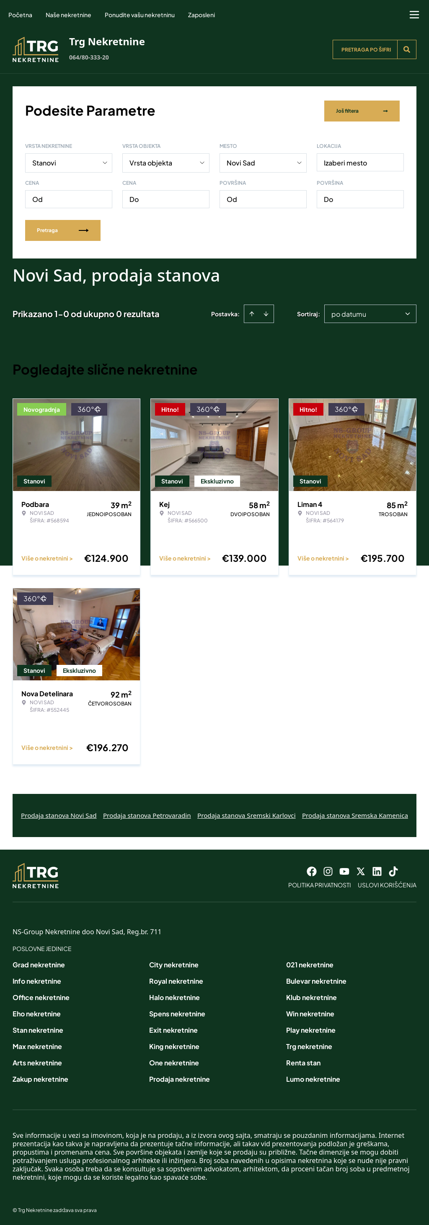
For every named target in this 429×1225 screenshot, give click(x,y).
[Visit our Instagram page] (328, 870)
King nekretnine (174, 1044)
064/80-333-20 (89, 57)
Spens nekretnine (177, 1012)
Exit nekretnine (173, 1028)
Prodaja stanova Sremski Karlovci (246, 813)
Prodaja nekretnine (179, 1077)
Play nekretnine (311, 1028)
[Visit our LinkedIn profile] (377, 870)
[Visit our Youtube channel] (344, 870)
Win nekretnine (310, 1012)
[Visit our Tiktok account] (393, 870)
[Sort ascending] (252, 312)
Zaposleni (201, 14)
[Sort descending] (266, 312)
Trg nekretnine (309, 1044)
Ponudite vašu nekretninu (140, 14)
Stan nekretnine (38, 1028)
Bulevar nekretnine (316, 979)
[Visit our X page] (361, 870)
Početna (20, 14)
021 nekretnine (309, 963)
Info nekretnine (37, 979)
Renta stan (303, 1061)
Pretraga (63, 228)
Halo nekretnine (174, 995)
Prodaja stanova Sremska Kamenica (355, 813)
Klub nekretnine (311, 995)
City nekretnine (174, 963)
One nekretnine (174, 1061)
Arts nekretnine (37, 1061)
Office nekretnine (41, 995)
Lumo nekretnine (313, 1077)
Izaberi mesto (345, 161)
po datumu (348, 312)
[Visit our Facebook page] (312, 870)
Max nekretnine (37, 1044)
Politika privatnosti (319, 883)
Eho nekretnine (37, 1012)
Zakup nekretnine (40, 1077)
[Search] (406, 49)
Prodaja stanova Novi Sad (59, 813)
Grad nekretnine (39, 963)
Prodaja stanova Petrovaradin (147, 813)
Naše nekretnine (68, 14)
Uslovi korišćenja (387, 883)
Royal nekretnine (176, 979)
